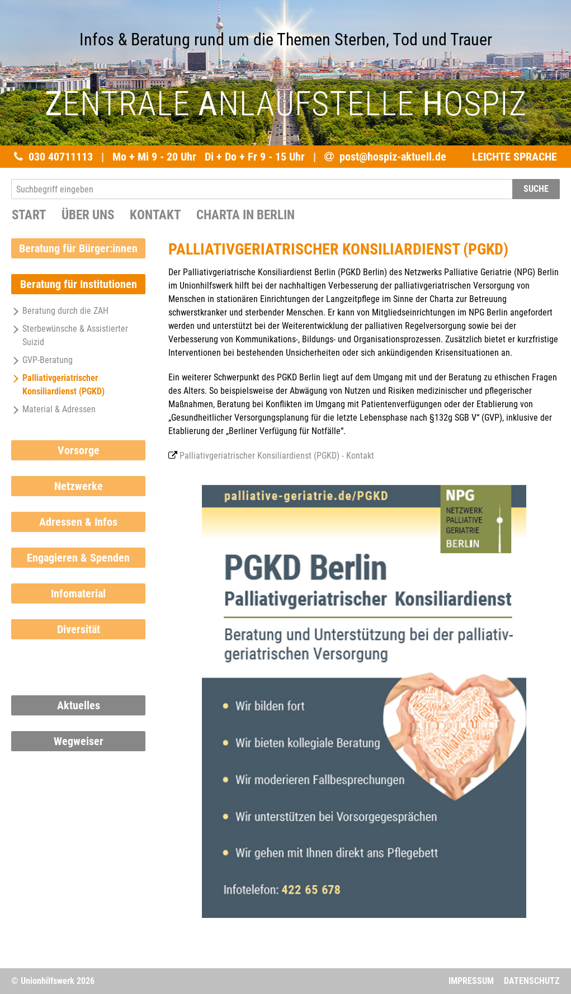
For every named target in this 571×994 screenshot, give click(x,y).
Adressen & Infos (78, 522)
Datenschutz (531, 981)
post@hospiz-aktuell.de (392, 156)
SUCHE (536, 188)
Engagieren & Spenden (78, 557)
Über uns (88, 215)
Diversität (78, 629)
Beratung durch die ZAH (59, 310)
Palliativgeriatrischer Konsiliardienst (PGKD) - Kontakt (277, 455)
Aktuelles (78, 705)
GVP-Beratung (42, 360)
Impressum (471, 981)
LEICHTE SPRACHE (514, 156)
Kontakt (155, 215)
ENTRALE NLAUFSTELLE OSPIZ (286, 104)
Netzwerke (78, 486)
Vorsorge (79, 450)
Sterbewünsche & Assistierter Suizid (69, 335)
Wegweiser (78, 741)
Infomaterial (78, 593)
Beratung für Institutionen (78, 284)
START (29, 215)
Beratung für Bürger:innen (78, 248)
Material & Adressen (53, 409)
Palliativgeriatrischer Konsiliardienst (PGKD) (58, 385)
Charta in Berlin (245, 215)
